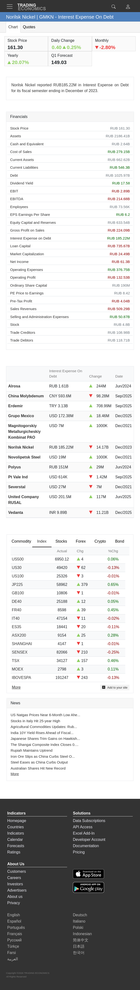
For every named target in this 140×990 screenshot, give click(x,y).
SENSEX (20, 652)
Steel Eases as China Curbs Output (39, 762)
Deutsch (80, 915)
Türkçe (13, 946)
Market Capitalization (27, 254)
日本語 (78, 946)
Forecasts (15, 846)
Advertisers (17, 890)
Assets (15, 136)
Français (14, 934)
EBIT (14, 191)
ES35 (16, 627)
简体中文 (80, 940)
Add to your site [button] (114, 687)
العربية (12, 959)
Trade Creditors (22, 332)
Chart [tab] (13, 27)
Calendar (15, 839)
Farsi (11, 953)
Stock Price (19, 128)
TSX (15, 661)
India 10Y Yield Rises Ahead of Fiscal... (42, 733)
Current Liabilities (24, 167)
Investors (15, 884)
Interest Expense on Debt (30, 238)
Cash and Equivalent (26, 144)
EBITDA (16, 199)
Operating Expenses (26, 270)
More (15, 774)
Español (14, 921)
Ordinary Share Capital (28, 285)
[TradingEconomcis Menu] (11, 6)
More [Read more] (16, 687)
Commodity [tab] (21, 541)
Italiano (79, 921)
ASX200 (19, 635)
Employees (19, 207)
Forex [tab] (81, 541)
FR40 (16, 610)
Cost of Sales (21, 152)
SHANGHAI (22, 644)
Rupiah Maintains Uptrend (31, 750)
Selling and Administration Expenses (39, 317)
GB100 (18, 593)
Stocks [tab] (61, 541)
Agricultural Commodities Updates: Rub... (44, 727)
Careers (14, 878)
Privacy (13, 903)
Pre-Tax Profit (21, 301)
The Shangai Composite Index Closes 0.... (44, 744)
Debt (14, 175)
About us (14, 897)
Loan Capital (20, 246)
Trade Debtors (21, 340)
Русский (14, 940)
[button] (128, 7)
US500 (18, 559)
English (13, 915)
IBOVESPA (21, 678)
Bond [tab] (119, 541)
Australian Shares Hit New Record (38, 768)
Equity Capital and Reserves (33, 222)
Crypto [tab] (100, 541)
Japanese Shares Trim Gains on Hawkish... (45, 738)
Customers (16, 871)
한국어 (78, 953)
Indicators (15, 833)
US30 (16, 568)
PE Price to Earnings (26, 293)
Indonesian (82, 934)
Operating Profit (22, 277)
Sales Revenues (23, 309)
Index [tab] (42, 541)
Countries (15, 827)
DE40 (16, 601)
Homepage (16, 821)
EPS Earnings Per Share (30, 214)
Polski (78, 927)
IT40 (16, 618)
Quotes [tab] (29, 27)
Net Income (19, 262)
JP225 (17, 584)
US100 (18, 576)
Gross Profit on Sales (27, 230)
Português (16, 927)
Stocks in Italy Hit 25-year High (35, 721)
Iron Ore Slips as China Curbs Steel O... (43, 756)
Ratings (13, 852)
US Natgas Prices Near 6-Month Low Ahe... (45, 715)
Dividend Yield (21, 183)
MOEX (17, 669)
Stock (14, 324)
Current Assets (22, 160)
